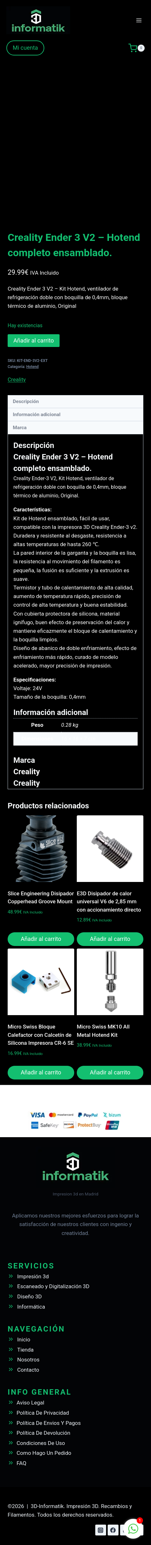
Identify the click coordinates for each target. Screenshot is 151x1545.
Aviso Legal (30, 1402)
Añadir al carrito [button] (41, 938)
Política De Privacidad (43, 1413)
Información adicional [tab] (37, 414)
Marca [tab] (19, 427)
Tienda (25, 1349)
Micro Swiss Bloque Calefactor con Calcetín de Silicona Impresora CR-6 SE (41, 1034)
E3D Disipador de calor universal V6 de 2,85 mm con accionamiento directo (109, 901)
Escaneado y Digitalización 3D (53, 1286)
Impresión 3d (33, 1276)
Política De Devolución (43, 1433)
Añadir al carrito (33, 340)
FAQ (21, 1463)
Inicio (23, 1339)
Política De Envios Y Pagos (49, 1423)
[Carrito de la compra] (136, 48)
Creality (17, 379)
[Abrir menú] (139, 20)
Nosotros (28, 1359)
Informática (31, 1306)
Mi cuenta (25, 47)
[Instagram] (100, 1530)
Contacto (28, 1370)
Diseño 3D (29, 1296)
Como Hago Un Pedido (44, 1453)
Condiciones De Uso (41, 1443)
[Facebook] (113, 1530)
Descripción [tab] (26, 401)
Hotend (32, 367)
